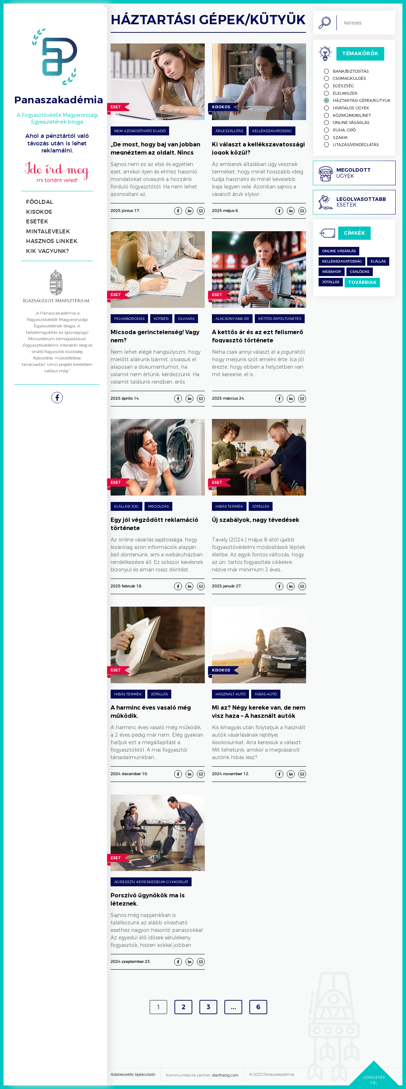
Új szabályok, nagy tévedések (255, 520)
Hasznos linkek (51, 241)
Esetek (37, 221)
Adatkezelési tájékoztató (133, 1074)
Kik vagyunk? (47, 251)
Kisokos (39, 212)
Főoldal (39, 202)
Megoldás (158, 506)
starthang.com (225, 1075)
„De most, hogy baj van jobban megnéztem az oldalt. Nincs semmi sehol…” (155, 152)
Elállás (378, 261)
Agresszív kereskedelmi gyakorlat (151, 882)
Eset (116, 108)
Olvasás (186, 318)
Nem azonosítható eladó (140, 131)
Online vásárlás (351, 122)
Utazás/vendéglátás (356, 144)
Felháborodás (129, 318)
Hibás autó (266, 694)
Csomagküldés (349, 78)
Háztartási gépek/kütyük (362, 100)
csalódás (359, 272)
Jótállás (260, 506)
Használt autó (230, 694)
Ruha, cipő (344, 130)
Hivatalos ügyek (351, 107)
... (233, 1007)
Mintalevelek (48, 231)
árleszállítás (229, 131)
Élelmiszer (345, 93)
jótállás (330, 282)
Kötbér (161, 318)
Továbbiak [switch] (362, 282)
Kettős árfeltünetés (279, 318)
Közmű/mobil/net (352, 115)
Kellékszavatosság (272, 131)
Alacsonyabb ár (232, 318)
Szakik (340, 137)
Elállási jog (126, 506)
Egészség (343, 85)
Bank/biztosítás (351, 71)
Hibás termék (229, 506)
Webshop (331, 272)
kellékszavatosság (342, 261)
